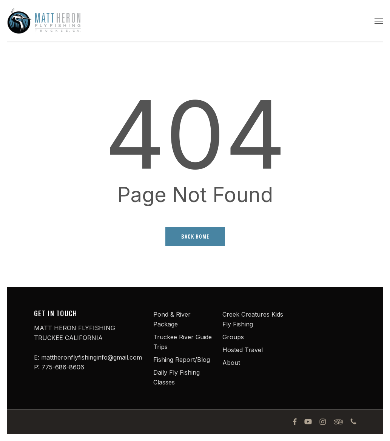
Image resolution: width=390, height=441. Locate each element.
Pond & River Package (172, 319)
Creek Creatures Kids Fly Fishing (252, 319)
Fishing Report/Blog (181, 359)
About (231, 362)
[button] (379, 20)
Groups (233, 337)
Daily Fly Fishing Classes (176, 377)
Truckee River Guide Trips (182, 342)
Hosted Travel (242, 350)
